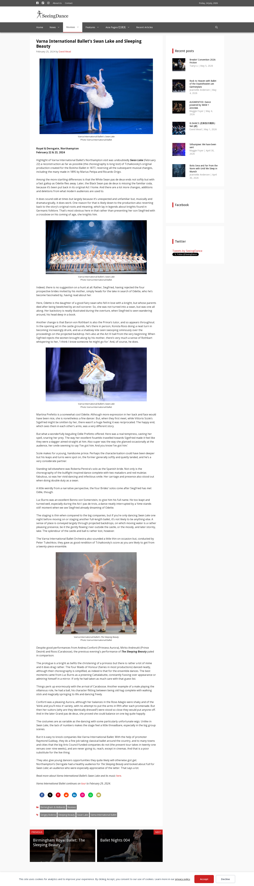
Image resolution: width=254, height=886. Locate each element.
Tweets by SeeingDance (187, 251)
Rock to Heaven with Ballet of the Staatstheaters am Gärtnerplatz (203, 84)
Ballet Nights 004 (115, 840)
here (118, 775)
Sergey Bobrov (48, 814)
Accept (204, 879)
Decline (225, 879)
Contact (68, 3)
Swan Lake (82, 814)
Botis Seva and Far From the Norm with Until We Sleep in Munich (204, 168)
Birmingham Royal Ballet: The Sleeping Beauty (59, 842)
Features (94, 27)
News (56, 27)
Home (39, 27)
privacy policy (182, 879)
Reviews (74, 27)
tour (83, 783)
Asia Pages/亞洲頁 (119, 27)
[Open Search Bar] (216, 27)
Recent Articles (144, 27)
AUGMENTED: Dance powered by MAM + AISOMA (200, 105)
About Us (57, 3)
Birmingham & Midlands (53, 807)
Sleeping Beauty (66, 814)
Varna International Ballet (103, 814)
